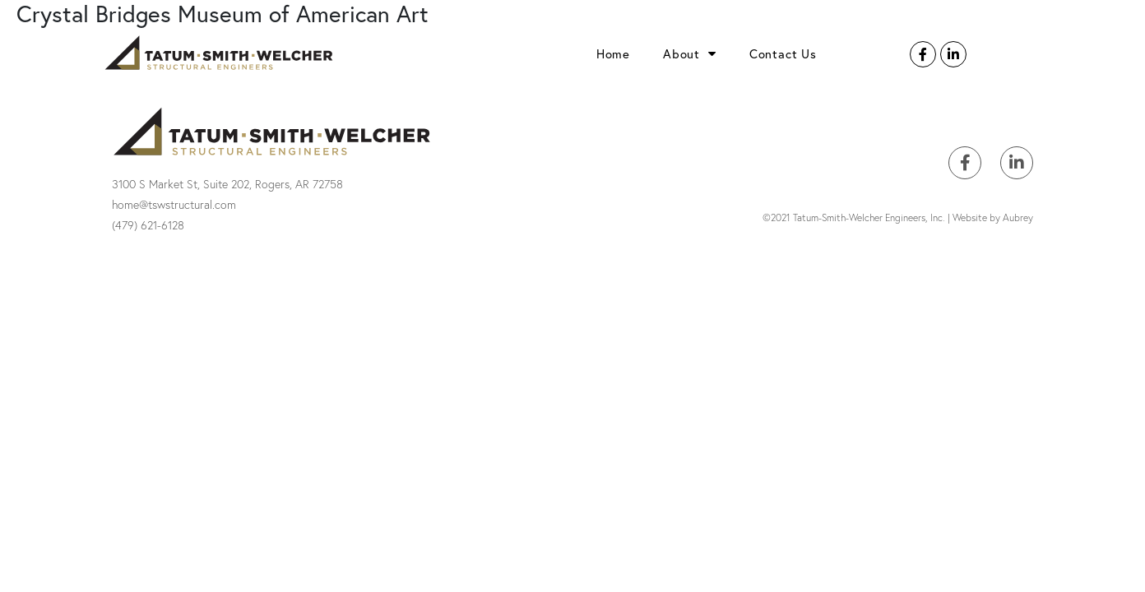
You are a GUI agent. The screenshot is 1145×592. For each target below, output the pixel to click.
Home (613, 53)
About (689, 53)
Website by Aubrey (993, 217)
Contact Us (783, 53)
